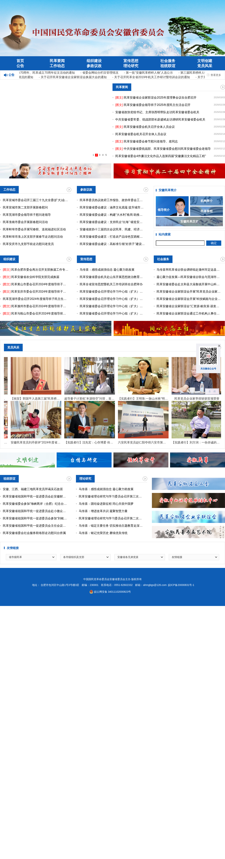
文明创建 (204, 61)
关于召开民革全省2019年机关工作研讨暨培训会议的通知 (152, 77)
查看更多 (216, 74)
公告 (20, 66)
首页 (20, 61)
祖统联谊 (167, 66)
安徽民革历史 (189, 221)
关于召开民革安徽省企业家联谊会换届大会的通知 (74, 77)
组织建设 (94, 61)
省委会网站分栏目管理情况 (101, 72)
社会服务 (167, 61)
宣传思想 (130, 61)
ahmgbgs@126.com (155, 585)
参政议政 (94, 66)
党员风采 (204, 66)
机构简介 (207, 201)
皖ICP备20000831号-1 (181, 585)
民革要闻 (57, 61)
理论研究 (130, 66)
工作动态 (57, 66)
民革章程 (207, 211)
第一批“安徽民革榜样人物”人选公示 (149, 72)
